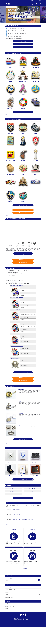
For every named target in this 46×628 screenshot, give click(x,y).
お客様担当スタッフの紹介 (9, 607)
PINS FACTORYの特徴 (9, 598)
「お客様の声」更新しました (18, 515)
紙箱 (23, 463)
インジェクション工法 (14, 358)
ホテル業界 (23, 160)
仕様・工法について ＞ (13, 492)
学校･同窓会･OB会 (35, 81)
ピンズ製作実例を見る (23, 205)
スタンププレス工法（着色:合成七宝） (17, 297)
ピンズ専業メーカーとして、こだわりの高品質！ (16, 31)
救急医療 (10, 94)
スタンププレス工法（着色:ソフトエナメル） (18, 309)
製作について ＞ (32, 492)
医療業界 (35, 147)
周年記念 (10, 81)
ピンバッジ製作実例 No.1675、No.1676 (20, 513)
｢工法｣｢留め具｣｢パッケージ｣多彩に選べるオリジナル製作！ (18, 34)
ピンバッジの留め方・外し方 (10, 590)
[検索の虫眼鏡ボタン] (39, 581)
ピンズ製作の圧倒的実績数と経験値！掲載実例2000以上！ (17, 28)
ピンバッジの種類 (8, 588)
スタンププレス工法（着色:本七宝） (17, 285)
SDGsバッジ (23, 108)
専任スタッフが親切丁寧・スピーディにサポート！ (16, 30)
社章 (35, 108)
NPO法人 (23, 201)
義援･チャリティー (35, 94)
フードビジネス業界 (10, 174)
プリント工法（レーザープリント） (17, 346)
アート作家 (23, 147)
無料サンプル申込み (23, 259)
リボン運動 (23, 94)
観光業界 (22, 133)
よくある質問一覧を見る (23, 499)
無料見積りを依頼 (23, 212)
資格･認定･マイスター (23, 81)
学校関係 (22, 174)
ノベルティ (23, 67)
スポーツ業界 (10, 133)
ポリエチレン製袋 (10, 463)
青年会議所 (35, 133)
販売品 (10, 67)
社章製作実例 (23, 573)
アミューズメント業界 (10, 147)
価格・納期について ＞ (13, 489)
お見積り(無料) (23, 44)
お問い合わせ (23, 41)
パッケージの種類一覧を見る (23, 480)
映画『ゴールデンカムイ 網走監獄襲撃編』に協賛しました (23, 520)
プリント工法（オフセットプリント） (17, 334)
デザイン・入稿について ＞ (32, 489)
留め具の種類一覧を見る (23, 440)
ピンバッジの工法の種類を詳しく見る (23, 373)
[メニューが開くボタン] (40, 4)
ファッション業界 (36, 160)
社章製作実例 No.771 (17, 510)
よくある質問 (7, 593)
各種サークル (10, 201)
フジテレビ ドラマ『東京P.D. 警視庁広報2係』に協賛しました (23, 518)
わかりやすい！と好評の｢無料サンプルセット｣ (15, 36)
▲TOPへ (6, 114)
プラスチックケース (35, 463)
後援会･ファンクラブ (10, 108)
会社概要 (6, 604)
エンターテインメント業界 (10, 160)
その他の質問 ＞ (13, 495)
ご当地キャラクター (35, 67)
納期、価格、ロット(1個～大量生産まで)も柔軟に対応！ (17, 33)
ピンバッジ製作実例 (23, 569)
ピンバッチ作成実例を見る (23, 112)
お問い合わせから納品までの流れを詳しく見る (23, 254)
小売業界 (35, 174)
